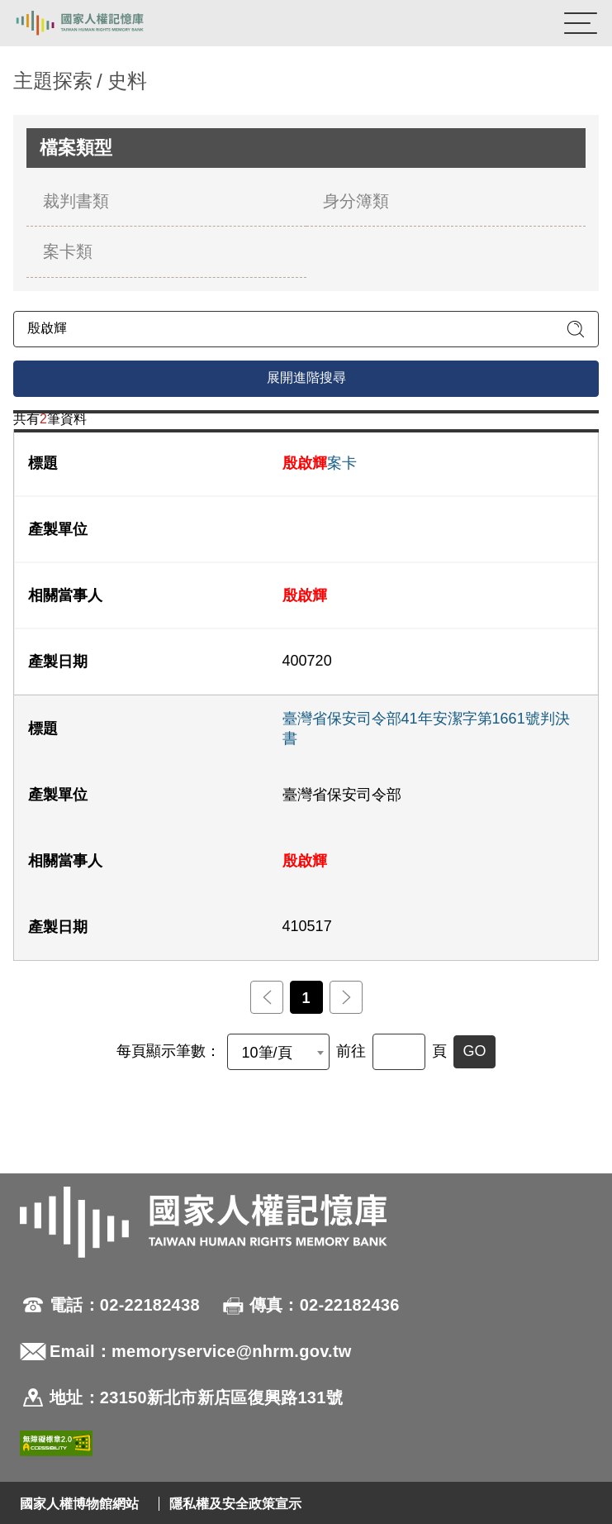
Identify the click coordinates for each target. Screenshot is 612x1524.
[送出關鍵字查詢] (576, 329)
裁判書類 (76, 201)
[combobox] (278, 1052)
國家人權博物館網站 (79, 1504)
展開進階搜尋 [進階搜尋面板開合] (306, 377)
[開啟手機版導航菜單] (580, 23)
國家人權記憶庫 (96, 23)
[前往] (398, 1052)
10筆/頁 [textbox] (266, 1052)
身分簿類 (356, 201)
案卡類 (68, 251)
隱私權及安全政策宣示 (235, 1504)
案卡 (319, 463)
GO (474, 1051)
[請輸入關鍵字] (306, 329)
